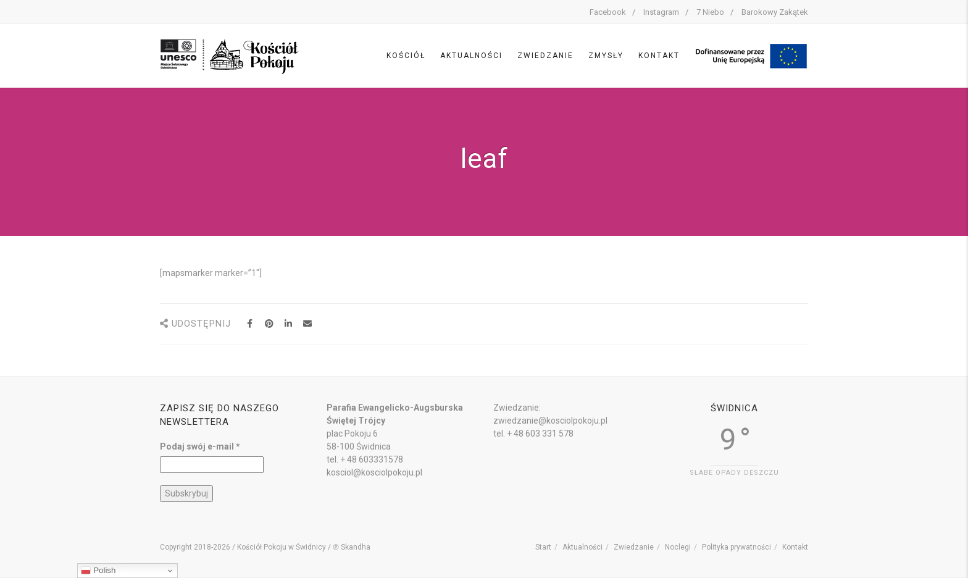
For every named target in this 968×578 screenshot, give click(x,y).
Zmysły (606, 55)
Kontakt (659, 55)
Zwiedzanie (545, 55)
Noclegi (678, 547)
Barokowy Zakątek (774, 12)
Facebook (608, 12)
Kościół (405, 55)
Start (543, 547)
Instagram (661, 12)
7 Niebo (710, 12)
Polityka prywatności (736, 547)
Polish (98, 571)
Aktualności (471, 55)
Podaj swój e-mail (200, 446)
